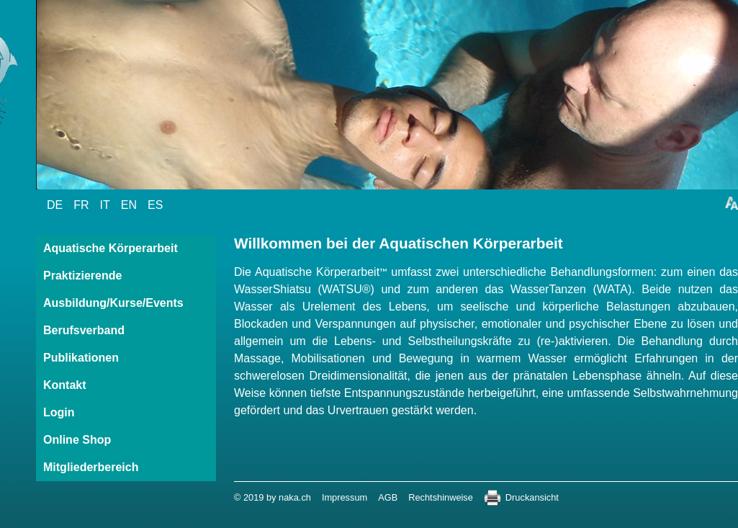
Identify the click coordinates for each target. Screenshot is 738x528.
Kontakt (64, 385)
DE (55, 205)
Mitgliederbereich (90, 467)
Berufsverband (84, 330)
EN (129, 205)
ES (155, 205)
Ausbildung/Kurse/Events (113, 303)
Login (59, 412)
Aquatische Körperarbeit (110, 248)
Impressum (344, 497)
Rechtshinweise (440, 497)
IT (105, 205)
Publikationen (81, 358)
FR (81, 205)
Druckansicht (532, 497)
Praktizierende (82, 275)
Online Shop (77, 440)
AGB (387, 497)
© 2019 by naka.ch (272, 497)
